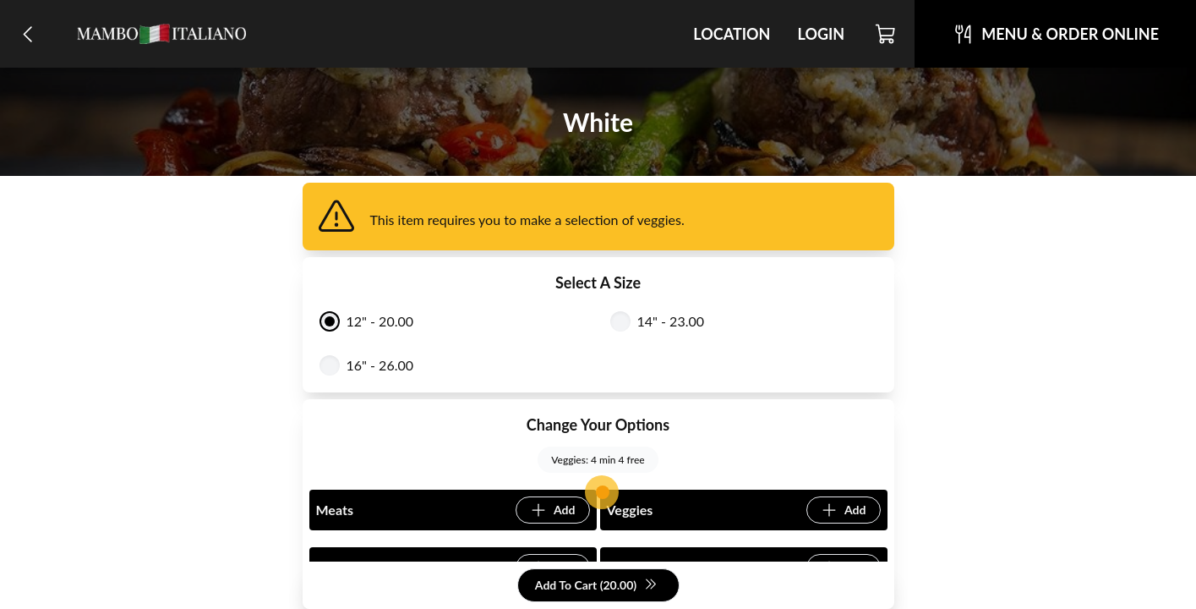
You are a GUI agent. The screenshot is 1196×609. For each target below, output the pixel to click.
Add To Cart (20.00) (596, 586)
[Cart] (886, 34)
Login (820, 34)
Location (731, 34)
